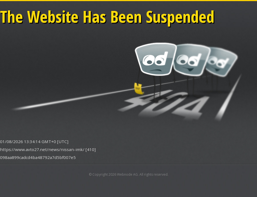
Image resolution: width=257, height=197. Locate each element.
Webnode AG (127, 174)
